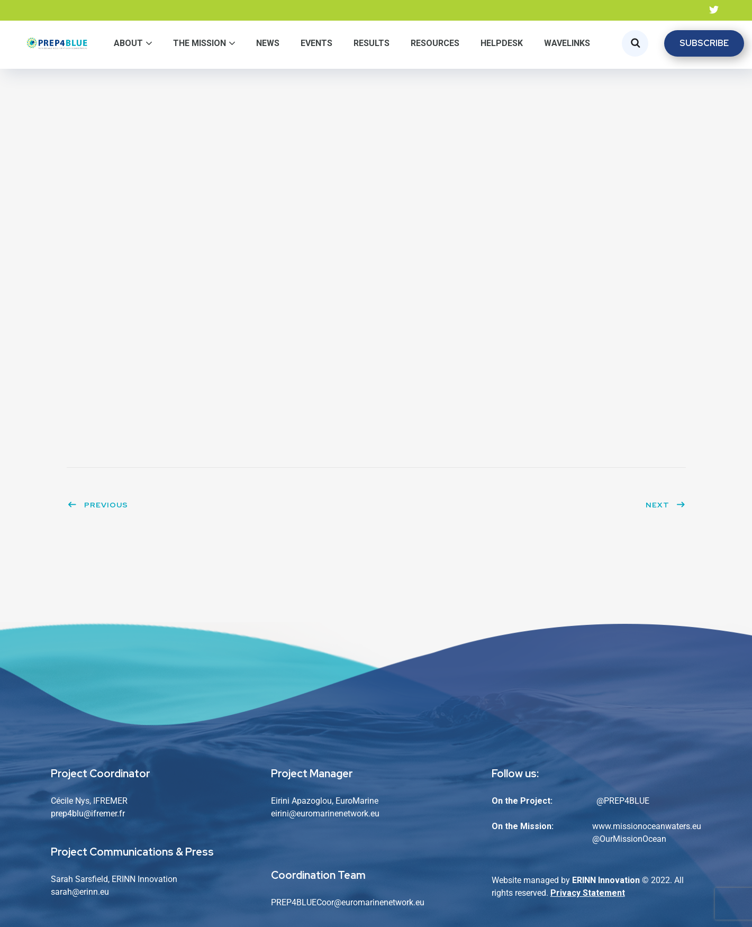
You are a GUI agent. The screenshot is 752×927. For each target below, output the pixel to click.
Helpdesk (502, 43)
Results (371, 43)
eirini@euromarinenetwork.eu (325, 813)
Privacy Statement (587, 893)
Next (666, 505)
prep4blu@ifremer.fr (88, 813)
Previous (98, 505)
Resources (435, 43)
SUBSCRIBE (704, 43)
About (128, 43)
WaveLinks (567, 43)
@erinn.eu (90, 892)
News (267, 43)
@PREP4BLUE (622, 801)
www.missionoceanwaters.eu (646, 826)
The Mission (199, 43)
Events (316, 43)
